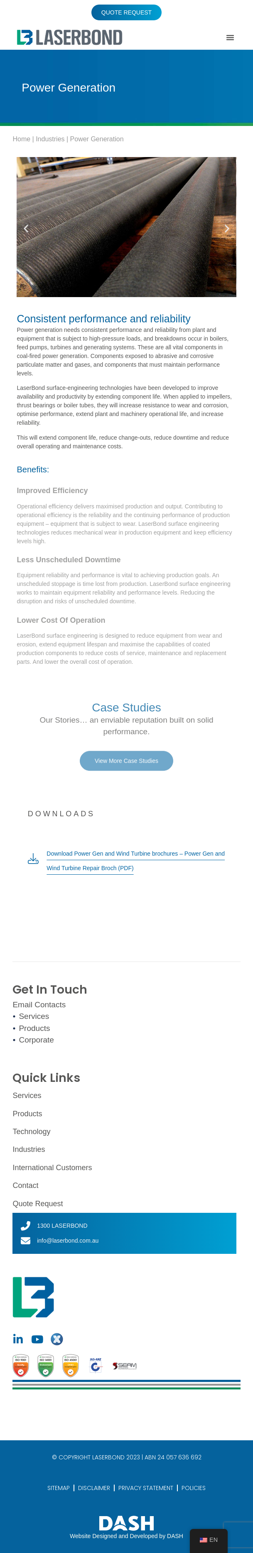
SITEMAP (58, 1488)
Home (21, 139)
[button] (230, 37)
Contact (25, 1185)
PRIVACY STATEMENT (145, 1488)
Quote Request (37, 1204)
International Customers (52, 1168)
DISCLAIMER (94, 1488)
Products (27, 1114)
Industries (50, 139)
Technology (31, 1131)
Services (26, 1095)
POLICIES (194, 1488)
